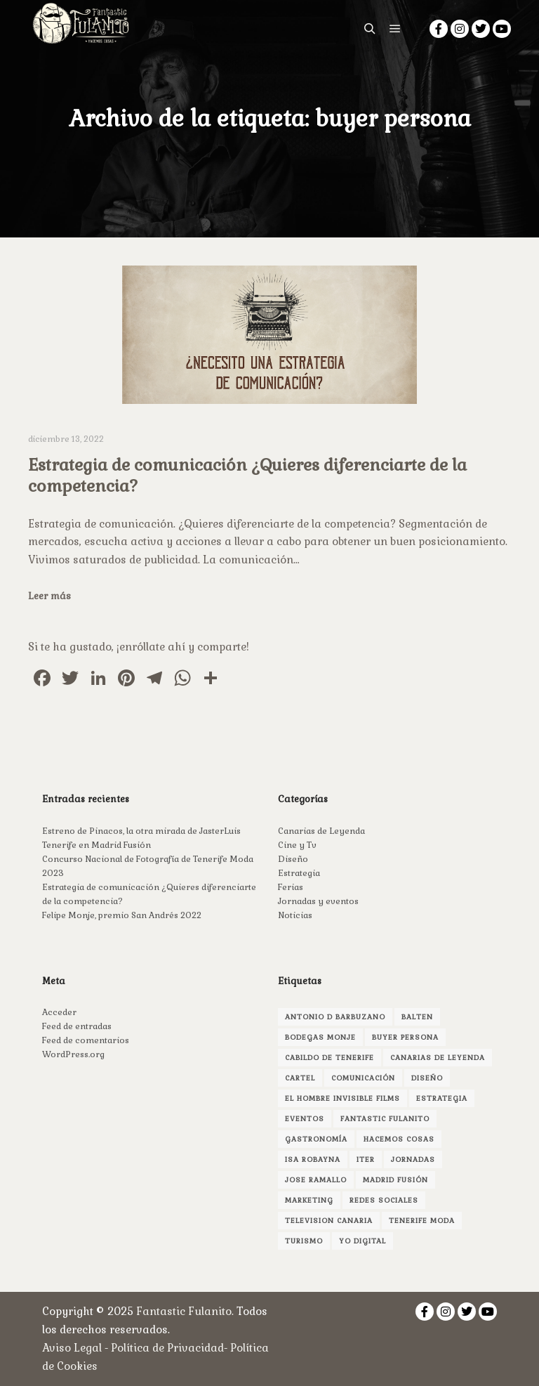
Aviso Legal (72, 1347)
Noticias (295, 915)
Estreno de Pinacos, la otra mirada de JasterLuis (141, 831)
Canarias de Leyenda (321, 831)
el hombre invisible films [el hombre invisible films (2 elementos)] (342, 1098)
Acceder (59, 1012)
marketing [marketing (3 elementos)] (309, 1200)
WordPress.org (73, 1054)
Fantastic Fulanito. (186, 1311)
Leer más (49, 596)
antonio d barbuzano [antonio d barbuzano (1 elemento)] (335, 1016)
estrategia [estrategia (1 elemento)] (441, 1098)
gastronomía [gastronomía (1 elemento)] (316, 1139)
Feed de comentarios (85, 1040)
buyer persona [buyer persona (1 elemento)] (405, 1037)
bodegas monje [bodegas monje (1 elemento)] (320, 1037)
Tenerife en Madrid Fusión (96, 845)
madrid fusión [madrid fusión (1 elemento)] (395, 1179)
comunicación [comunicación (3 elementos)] (363, 1078)
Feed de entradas (77, 1026)
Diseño (293, 859)
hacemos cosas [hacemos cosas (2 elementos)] (399, 1139)
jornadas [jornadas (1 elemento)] (413, 1159)
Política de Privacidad (167, 1347)
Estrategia (299, 873)
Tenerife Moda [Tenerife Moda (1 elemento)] (422, 1220)
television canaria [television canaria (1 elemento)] (329, 1220)
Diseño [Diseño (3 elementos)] (427, 1078)
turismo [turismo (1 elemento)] (304, 1241)
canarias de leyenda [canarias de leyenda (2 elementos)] (437, 1057)
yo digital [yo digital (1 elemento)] (362, 1241)
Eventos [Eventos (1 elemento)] (304, 1118)
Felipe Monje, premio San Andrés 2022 (121, 915)
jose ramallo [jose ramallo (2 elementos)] (316, 1179)
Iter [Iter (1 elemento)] (366, 1159)
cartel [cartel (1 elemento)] (300, 1078)
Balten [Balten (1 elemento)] (417, 1016)
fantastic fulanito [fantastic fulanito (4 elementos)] (385, 1118)
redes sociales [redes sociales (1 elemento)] (384, 1200)
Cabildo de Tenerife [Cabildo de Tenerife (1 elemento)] (329, 1057)
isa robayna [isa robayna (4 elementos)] (312, 1159)
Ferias (290, 887)
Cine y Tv (297, 845)
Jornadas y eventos (318, 901)
